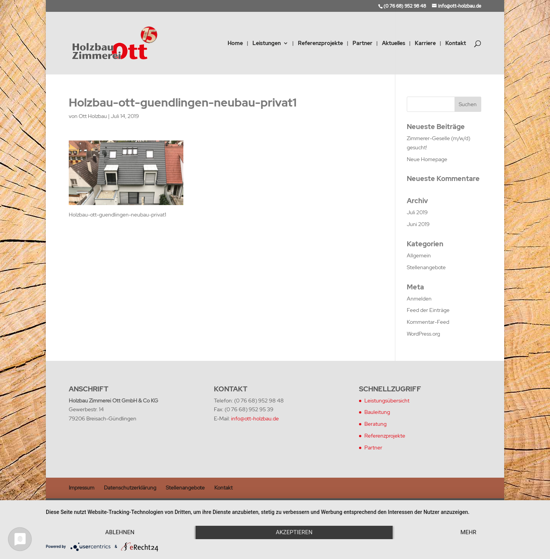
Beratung (375, 423)
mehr (468, 532)
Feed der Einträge (428, 310)
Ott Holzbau (93, 116)
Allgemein (419, 255)
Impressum (81, 487)
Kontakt (455, 43)
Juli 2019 (417, 212)
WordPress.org (423, 333)
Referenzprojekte (320, 43)
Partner (362, 43)
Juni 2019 (418, 224)
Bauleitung (377, 412)
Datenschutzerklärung (130, 487)
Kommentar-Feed (428, 321)
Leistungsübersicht (386, 400)
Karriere (425, 43)
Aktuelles (393, 43)
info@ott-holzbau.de (255, 418)
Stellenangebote (426, 267)
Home (235, 43)
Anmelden (419, 298)
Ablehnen (119, 532)
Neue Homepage (427, 159)
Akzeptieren (294, 532)
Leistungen (266, 43)
